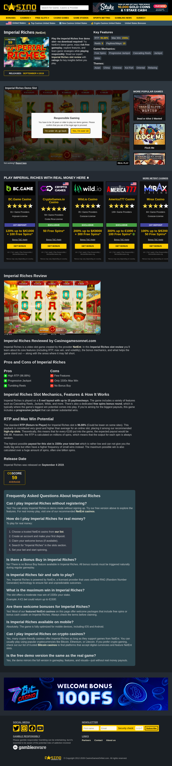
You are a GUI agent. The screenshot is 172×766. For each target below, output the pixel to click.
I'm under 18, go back (56, 131)
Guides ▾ (140, 18)
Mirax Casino (155, 199)
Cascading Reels (142, 53)
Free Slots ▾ (42, 18)
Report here (21, 163)
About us (111, 740)
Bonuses (10, 18)
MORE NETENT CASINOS (155, 178)
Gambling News (123, 18)
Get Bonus (20, 246)
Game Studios (80, 18)
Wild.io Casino (87, 199)
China (107, 67)
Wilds (97, 58)
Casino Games (61, 18)
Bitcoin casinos (47, 645)
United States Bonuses (135, 23)
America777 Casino (122, 199)
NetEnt (40, 32)
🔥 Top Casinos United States (41, 23)
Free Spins (100, 53)
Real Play (123, 163)
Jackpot (158, 53)
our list (59, 531)
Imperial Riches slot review (66, 57)
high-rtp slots (12, 431)
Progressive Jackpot (119, 53)
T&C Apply (14, 252)
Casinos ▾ (25, 18)
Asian (97, 67)
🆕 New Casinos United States (73, 23)
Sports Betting (101, 18)
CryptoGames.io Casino (54, 201)
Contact (98, 740)
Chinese (117, 67)
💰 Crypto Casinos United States (106, 23)
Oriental (141, 67)
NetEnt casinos (85, 511)
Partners (86, 740)
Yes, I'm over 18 (80, 131)
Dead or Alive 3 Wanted (149, 118)
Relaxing (152, 67)
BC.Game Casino (19, 199)
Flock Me (149, 148)
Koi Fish (129, 67)
